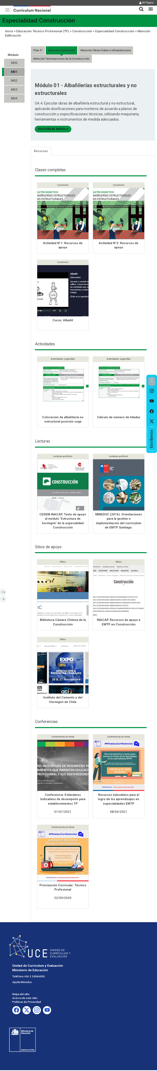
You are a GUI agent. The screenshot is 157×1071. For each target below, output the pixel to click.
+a (3, 592)
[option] (151, 391)
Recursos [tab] (41, 151)
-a (4, 599)
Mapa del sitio (20, 994)
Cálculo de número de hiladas (118, 418)
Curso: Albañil (63, 321)
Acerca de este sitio (24, 998)
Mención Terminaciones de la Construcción (61, 58)
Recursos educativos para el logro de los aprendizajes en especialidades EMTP (118, 800)
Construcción (82, 31)
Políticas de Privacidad (26, 1002)
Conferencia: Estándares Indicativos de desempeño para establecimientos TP (62, 800)
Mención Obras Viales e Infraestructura (106, 50)
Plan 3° (38, 50)
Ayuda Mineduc (22, 982)
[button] (139, 6)
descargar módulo (53, 129)
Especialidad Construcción (38, 20)
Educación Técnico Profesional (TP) (42, 31)
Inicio (9, 31)
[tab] (139, 6)
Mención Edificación (61, 50)
